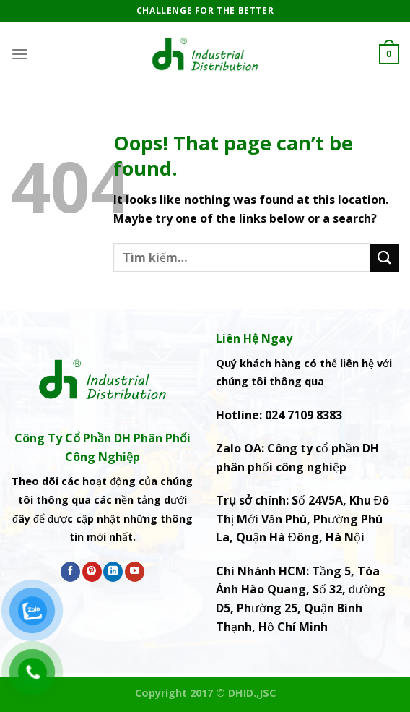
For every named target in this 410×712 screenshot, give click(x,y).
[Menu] (19, 54)
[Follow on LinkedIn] (113, 572)
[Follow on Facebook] (70, 572)
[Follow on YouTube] (134, 572)
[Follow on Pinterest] (92, 572)
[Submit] (384, 258)
